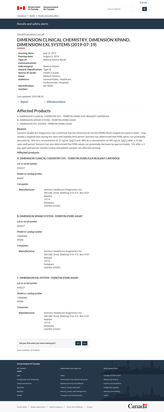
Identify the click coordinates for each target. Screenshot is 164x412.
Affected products (56, 101)
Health (32, 15)
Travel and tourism (24, 383)
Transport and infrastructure (71, 395)
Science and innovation (112, 383)
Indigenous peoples (111, 387)
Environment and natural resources (74, 379)
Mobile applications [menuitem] (38, 407)
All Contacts (21, 368)
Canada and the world (112, 375)
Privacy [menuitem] (89, 407)
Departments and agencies (70, 368)
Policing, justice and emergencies (73, 391)
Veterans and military (112, 391)
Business (20, 387)
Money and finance (111, 379)
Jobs (18, 375)
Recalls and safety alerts (48, 15)
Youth (106, 395)
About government (111, 368)
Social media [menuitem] (22, 407)
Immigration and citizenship (28, 379)
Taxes (62, 375)
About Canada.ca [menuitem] (56, 407)
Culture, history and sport (70, 387)
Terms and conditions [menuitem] (74, 407)
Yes (78, 343)
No (84, 343)
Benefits (20, 391)
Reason (24, 101)
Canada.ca (21, 15)
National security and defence (71, 383)
